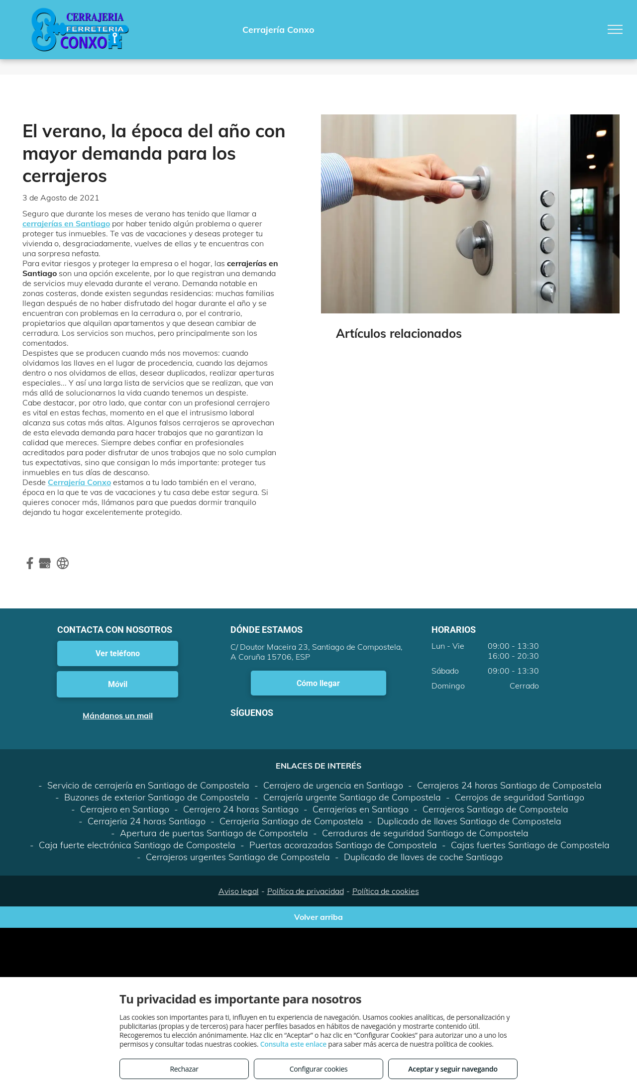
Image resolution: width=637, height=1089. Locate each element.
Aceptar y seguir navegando (452, 1069)
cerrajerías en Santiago (66, 223)
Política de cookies (385, 891)
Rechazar (184, 1069)
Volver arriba (318, 917)
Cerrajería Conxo (79, 482)
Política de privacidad (305, 891)
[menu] (615, 29)
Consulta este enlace (293, 1044)
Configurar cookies (319, 1069)
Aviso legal (238, 891)
